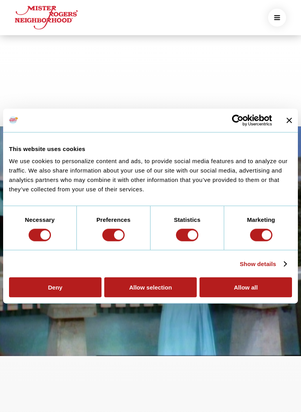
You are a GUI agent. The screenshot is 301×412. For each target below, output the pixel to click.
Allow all (246, 287)
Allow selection (150, 287)
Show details (258, 263)
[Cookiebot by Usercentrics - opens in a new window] (237, 120)
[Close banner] (289, 120)
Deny (55, 287)
